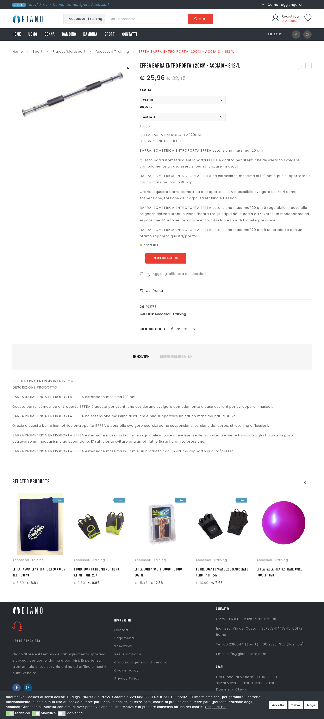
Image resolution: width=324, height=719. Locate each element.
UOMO (32, 34)
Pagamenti (124, 638)
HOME (16, 34)
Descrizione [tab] (141, 357)
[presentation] (305, 482)
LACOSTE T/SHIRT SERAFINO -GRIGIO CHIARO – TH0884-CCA (301, 66)
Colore (146, 107)
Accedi (291, 20)
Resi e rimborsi (127, 654)
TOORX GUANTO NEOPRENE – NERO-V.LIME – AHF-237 (97, 572)
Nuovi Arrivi (38, 4)
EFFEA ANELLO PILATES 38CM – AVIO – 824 (309, 66)
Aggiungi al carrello (167, 258)
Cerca (200, 18)
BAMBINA (90, 34)
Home (17, 51)
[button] (10, 713)
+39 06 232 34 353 (26, 641)
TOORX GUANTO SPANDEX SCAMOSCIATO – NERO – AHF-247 (223, 572)
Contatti (122, 630)
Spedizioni (123, 646)
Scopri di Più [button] (215, 707)
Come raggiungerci (282, 4)
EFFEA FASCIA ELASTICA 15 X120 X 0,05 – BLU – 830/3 (39, 572)
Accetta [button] (278, 705)
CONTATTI (129, 34)
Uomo (72, 4)
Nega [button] (311, 705)
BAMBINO (69, 34)
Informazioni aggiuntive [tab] (176, 357)
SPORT (110, 34)
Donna (59, 4)
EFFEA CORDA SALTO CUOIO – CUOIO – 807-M (159, 572)
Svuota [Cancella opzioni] (145, 126)
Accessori (100, 4)
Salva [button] (295, 705)
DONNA (49, 34)
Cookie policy (126, 670)
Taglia (145, 90)
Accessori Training (112, 51)
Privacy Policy (126, 678)
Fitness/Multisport (69, 51)
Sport (84, 4)
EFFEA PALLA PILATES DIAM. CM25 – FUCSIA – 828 (280, 572)
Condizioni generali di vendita (140, 662)
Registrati (290, 16)
